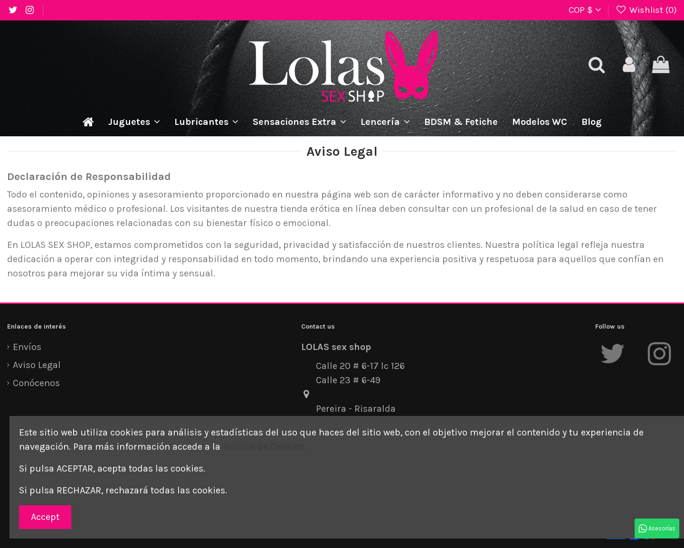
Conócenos (36, 383)
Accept (45, 516)
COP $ (585, 10)
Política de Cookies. (264, 446)
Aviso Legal (37, 364)
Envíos (27, 346)
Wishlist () (646, 10)
